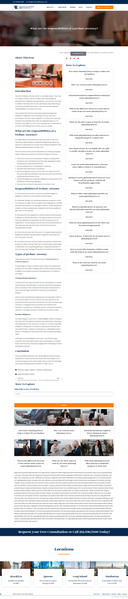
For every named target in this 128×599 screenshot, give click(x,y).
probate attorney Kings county (67, 480)
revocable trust (61, 496)
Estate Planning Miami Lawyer (48, 506)
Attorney (20, 370)
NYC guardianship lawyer (23, 480)
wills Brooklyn (83, 503)
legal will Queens (57, 473)
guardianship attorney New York (101, 514)
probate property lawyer (42, 493)
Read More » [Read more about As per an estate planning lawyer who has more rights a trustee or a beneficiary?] (89, 172)
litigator (32, 370)
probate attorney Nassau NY (88, 480)
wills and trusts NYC (35, 503)
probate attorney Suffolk (96, 483)
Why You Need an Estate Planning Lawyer (89, 84)
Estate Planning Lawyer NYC (58, 519)
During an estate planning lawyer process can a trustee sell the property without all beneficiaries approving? (89, 180)
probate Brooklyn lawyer (63, 485)
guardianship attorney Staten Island (67, 516)
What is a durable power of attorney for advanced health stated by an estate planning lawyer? (89, 210)
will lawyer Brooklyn (80, 498)
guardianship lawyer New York (37, 519)
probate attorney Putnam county (37, 483)
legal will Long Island (21, 473)
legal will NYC (46, 473)
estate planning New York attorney (33, 511)
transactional (47, 370)
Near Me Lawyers (31, 521)
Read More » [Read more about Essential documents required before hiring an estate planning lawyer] (89, 103)
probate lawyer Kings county (82, 485)
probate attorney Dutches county (44, 480)
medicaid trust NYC (27, 478)
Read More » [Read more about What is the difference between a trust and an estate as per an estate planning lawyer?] (89, 116)
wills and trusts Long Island (100, 501)
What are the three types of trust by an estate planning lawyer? (89, 123)
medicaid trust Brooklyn (74, 475)
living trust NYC (30, 475)
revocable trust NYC (32, 496)
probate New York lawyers (23, 508)
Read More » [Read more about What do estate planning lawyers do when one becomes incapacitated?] (89, 230)
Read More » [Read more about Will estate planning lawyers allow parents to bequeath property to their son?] (89, 143)
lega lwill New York (35, 473)
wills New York (75, 506)
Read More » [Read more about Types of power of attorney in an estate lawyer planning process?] (89, 243)
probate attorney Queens (58, 483)
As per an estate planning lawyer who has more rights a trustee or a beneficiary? (89, 165)
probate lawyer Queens (39, 488)
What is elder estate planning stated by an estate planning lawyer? (89, 195)
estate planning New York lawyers (31, 514)
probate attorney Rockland (77, 483)
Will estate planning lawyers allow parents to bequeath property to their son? (89, 136)
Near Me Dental (19, 521)
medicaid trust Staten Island (61, 478)
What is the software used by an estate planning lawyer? (89, 264)
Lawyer (26, 370)
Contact (89, 7)
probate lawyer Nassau (22, 488)
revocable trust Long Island (79, 493)
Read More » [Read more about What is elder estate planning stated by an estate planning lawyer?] (89, 201)
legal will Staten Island (70, 473)
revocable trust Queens (47, 496)
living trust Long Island (100, 473)
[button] (67, 58)
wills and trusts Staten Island (69, 503)
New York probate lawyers (102, 478)
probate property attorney (23, 493)
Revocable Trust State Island (23, 593)
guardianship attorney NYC (23, 516)
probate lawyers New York (57, 488)
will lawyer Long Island (95, 498)
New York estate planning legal (81, 478)
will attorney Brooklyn (83, 496)
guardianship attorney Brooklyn (54, 514)
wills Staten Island (86, 506)
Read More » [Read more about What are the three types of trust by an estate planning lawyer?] (89, 129)
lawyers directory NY (96, 493)
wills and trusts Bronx (66, 501)
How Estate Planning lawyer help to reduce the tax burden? (89, 72)
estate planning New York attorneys (58, 511)
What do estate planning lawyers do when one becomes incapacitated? (89, 224)
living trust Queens (42, 475)
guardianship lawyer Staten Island (100, 519)
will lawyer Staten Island (50, 501)
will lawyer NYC (23, 501)
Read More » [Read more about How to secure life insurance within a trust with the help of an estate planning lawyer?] (89, 257)
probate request (50, 194)
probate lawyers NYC (74, 488)
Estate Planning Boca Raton (98, 503)
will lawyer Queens (34, 501)
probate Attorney (27, 356)
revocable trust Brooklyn (60, 493)
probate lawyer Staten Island (92, 488)
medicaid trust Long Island (92, 475)
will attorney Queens (47, 498)
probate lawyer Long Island (101, 485)
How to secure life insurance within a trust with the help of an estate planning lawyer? (89, 250)
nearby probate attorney (24, 147)
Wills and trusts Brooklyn (82, 501)
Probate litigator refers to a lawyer (49, 319)
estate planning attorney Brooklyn (83, 511)
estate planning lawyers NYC (103, 506)
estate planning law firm (25, 8)
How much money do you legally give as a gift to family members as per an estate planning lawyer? (89, 151)
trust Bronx (71, 496)
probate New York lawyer (71, 491)
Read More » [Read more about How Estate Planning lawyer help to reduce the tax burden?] (89, 79)
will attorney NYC (34, 498)
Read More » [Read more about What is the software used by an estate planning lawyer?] (89, 270)
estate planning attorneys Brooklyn (63, 508)
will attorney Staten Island (64, 498)
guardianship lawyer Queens (78, 519)
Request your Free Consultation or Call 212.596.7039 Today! (64, 531)
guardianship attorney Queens (44, 516)
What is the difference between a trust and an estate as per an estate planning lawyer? (89, 110)
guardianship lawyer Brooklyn (90, 516)
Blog (80, 7)
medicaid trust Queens (43, 478)
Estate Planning (22, 374)
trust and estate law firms (42, 508)
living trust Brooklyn (85, 473)
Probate (39, 370)
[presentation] (27, 399)
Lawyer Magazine (32, 506)
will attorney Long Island (99, 496)
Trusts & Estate (26, 7)
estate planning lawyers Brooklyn (88, 508)
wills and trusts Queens (50, 503)
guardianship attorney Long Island (77, 514)
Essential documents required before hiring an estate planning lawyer (89, 96)
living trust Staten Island (57, 475)
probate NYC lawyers (101, 491)
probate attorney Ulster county (43, 485)
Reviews (72, 7)
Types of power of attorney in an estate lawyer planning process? (89, 237)
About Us (51, 7)
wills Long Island (64, 506)
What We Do (62, 7)
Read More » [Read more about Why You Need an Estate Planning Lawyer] (89, 89)
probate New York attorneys (51, 491)
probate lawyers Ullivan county (30, 491)
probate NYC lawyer (87, 491)
